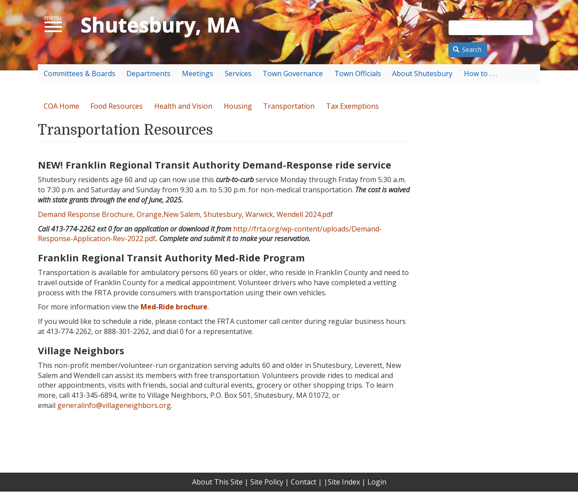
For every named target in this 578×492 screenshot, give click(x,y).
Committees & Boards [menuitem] (79, 73)
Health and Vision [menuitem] (183, 106)
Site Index (344, 482)
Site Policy (266, 482)
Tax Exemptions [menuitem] (352, 106)
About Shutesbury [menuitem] (422, 73)
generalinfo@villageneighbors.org (114, 405)
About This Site (217, 482)
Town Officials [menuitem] (357, 73)
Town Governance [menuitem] (293, 73)
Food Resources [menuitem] (116, 106)
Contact (303, 482)
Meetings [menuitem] (197, 73)
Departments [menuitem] (148, 73)
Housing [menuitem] (238, 106)
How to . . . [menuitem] (480, 73)
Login (376, 482)
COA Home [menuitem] (61, 106)
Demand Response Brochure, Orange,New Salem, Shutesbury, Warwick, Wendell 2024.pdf (185, 214)
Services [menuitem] (238, 73)
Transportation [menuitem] (289, 106)
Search (467, 49)
